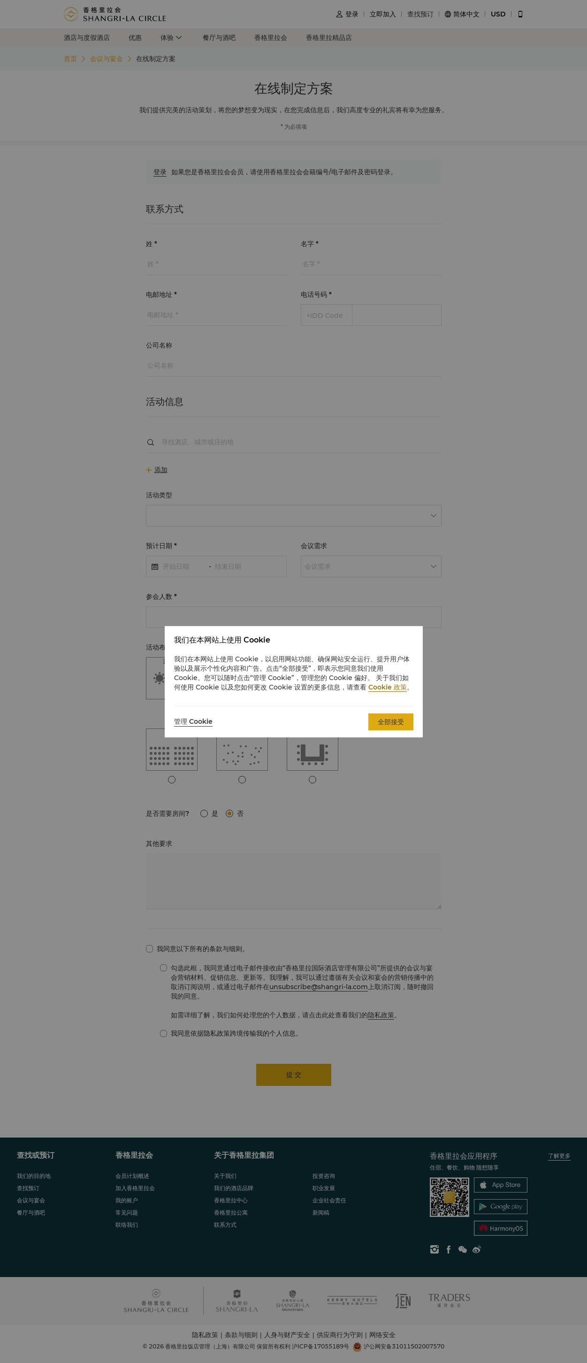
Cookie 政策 (387, 687)
